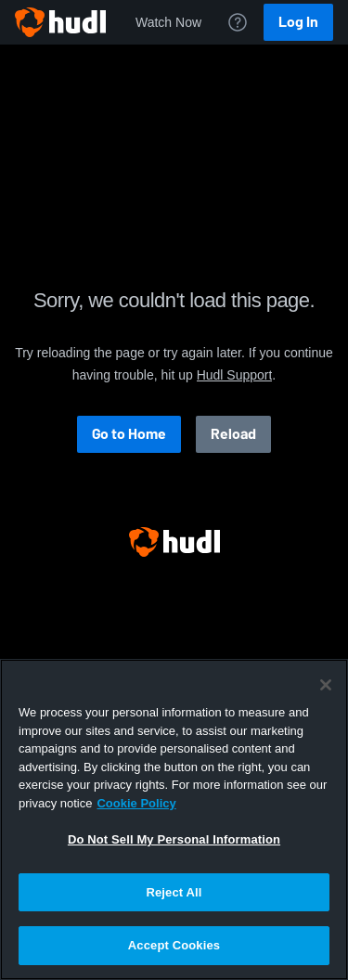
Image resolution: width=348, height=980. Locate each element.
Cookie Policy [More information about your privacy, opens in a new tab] (136, 803)
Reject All (173, 892)
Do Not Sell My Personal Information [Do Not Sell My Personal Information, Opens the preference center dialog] (174, 839)
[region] (174, 819)
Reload (233, 433)
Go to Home (129, 433)
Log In (298, 21)
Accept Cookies (174, 945)
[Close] (325, 684)
